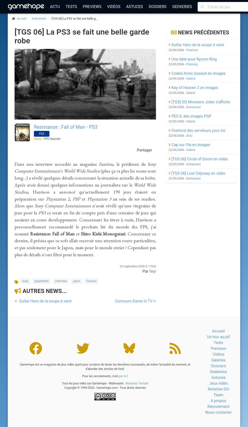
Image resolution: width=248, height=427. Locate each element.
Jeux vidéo (218, 383)
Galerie (190, 78)
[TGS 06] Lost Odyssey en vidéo (197, 173)
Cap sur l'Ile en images (189, 144)
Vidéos (113, 6)
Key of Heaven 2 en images (193, 87)
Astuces (134, 6)
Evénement (39, 18)
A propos (218, 400)
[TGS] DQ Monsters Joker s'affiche (199, 102)
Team (218, 395)
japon (76, 281)
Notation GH (218, 389)
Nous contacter (218, 412)
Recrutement (218, 406)
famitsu (91, 281)
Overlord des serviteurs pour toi (197, 130)
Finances (192, 50)
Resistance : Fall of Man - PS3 (66, 127)
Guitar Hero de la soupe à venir (196, 45)
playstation (42, 281)
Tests (71, 6)
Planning (192, 64)
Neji (152, 271)
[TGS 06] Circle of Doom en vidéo (198, 159)
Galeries (218, 360)
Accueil (218, 331)
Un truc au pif (218, 337)
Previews (92, 6)
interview (61, 281)
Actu (55, 6)
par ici (122, 376)
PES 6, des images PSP (190, 116)
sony (25, 281)
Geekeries (182, 6)
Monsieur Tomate (137, 383)
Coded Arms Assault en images (197, 73)
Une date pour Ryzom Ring (193, 59)
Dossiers (157, 6)
